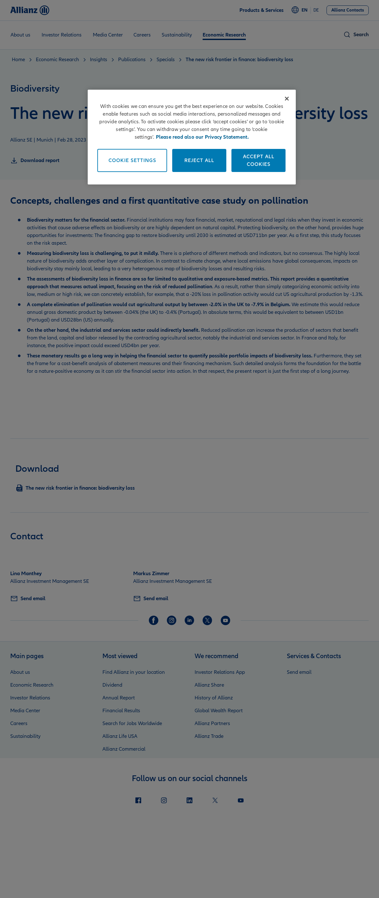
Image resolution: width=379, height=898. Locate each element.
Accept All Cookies (258, 160)
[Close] (287, 99)
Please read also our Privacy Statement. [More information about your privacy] (202, 137)
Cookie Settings (132, 160)
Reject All (199, 160)
